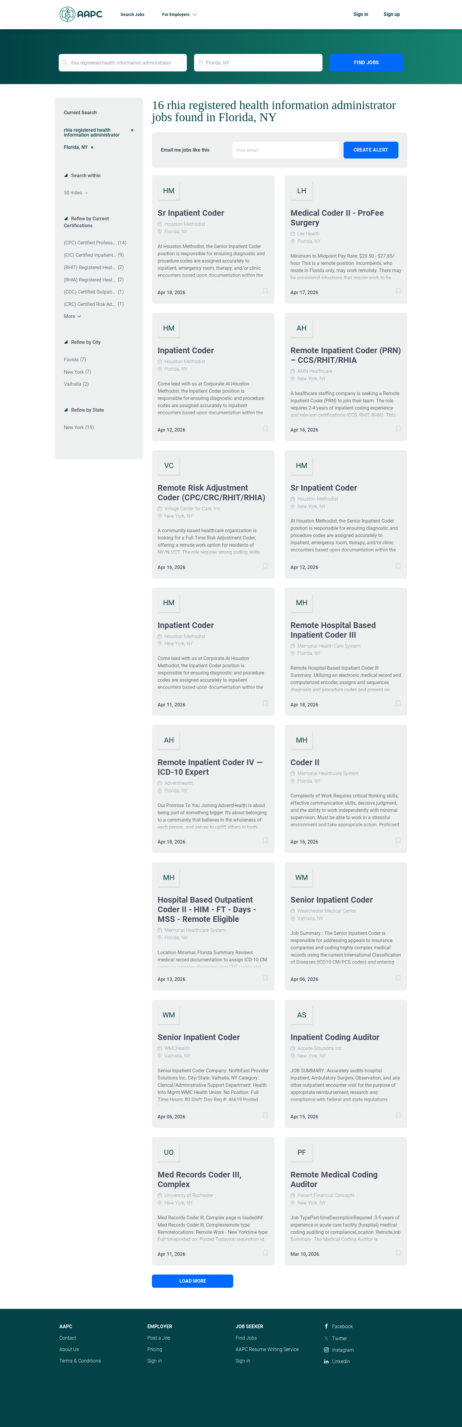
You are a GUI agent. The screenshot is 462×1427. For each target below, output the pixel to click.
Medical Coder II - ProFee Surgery (337, 218)
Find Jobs (366, 62)
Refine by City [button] (85, 342)
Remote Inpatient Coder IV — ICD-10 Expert (210, 767)
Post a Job (158, 1338)
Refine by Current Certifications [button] (86, 222)
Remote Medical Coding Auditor (334, 1179)
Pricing (154, 1349)
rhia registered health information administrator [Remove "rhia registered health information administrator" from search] (92, 132)
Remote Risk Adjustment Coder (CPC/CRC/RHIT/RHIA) (212, 492)
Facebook (342, 1326)
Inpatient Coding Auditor (335, 1037)
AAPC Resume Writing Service (267, 1349)
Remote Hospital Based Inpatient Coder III (333, 630)
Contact (67, 1338)
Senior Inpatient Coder (332, 900)
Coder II (305, 762)
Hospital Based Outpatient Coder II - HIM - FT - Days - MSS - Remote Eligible (207, 909)
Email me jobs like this (185, 150)
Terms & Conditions (80, 1361)
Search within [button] (85, 175)
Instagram (343, 1350)
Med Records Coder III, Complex (200, 1179)
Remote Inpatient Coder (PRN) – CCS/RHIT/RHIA (346, 355)
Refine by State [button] (87, 410)
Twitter (339, 1338)
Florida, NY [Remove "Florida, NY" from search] (76, 147)
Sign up (392, 14)
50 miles (73, 193)
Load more (192, 1281)
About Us (69, 1349)
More (69, 316)
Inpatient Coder (186, 350)
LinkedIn (341, 1361)
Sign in (361, 14)
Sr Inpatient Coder (191, 213)
